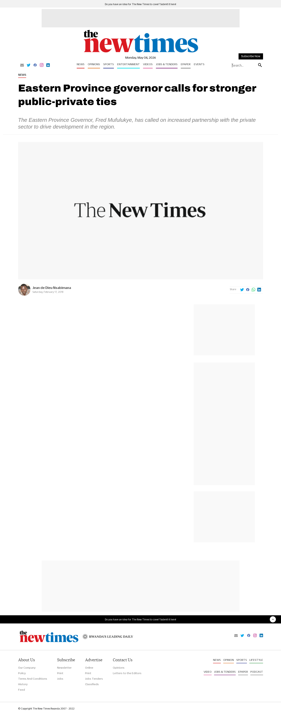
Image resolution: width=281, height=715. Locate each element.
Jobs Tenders (94, 678)
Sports (108, 64)
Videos (148, 64)
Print (60, 673)
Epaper (186, 64)
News (80, 64)
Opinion (228, 659)
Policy (22, 673)
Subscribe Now (250, 56)
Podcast (256, 671)
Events (199, 64)
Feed (21, 689)
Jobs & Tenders (167, 64)
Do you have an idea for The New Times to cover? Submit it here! (140, 4)
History (23, 684)
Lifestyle (256, 659)
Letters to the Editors (127, 673)
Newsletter (64, 667)
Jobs (60, 678)
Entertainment (128, 64)
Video (208, 671)
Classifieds (92, 684)
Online (89, 667)
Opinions (94, 64)
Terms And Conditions (32, 678)
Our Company (27, 667)
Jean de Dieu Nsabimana (51, 288)
